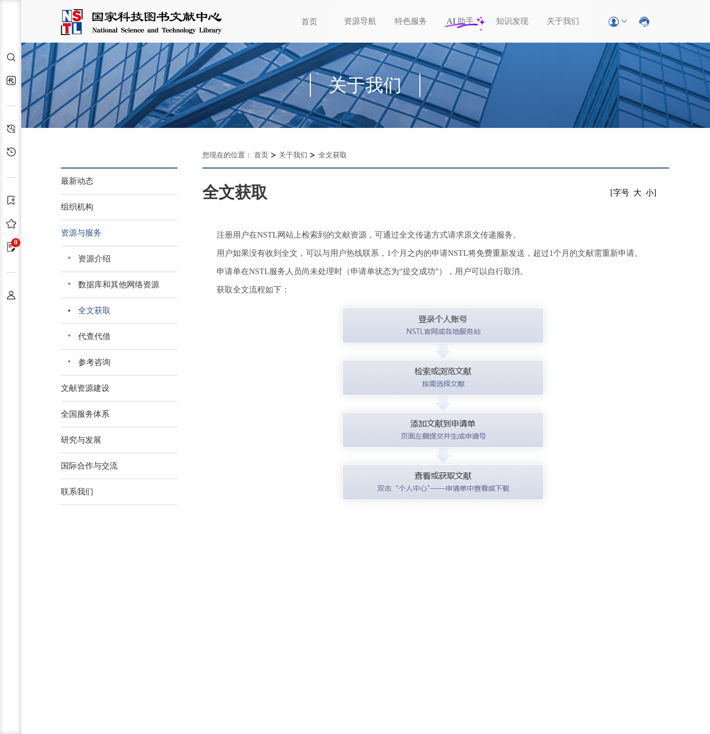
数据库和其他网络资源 (118, 284)
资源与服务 (81, 232)
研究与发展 (81, 440)
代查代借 (94, 336)
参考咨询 (94, 362)
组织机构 (77, 207)
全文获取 (94, 310)
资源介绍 (94, 258)
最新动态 (77, 181)
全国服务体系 (85, 414)
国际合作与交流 (89, 465)
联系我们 (77, 491)
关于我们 (563, 21)
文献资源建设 (85, 388)
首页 (309, 21)
